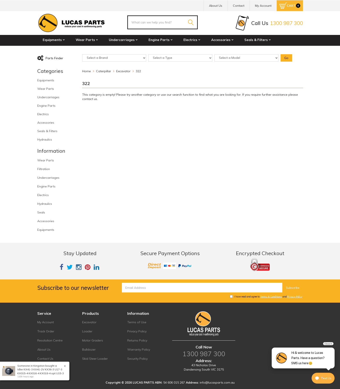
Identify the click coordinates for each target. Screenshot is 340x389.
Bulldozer (89, 349)
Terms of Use (136, 322)
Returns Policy (137, 340)
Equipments (54, 40)
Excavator (89, 322)
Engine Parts (161, 40)
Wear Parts (87, 40)
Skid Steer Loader (95, 359)
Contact (238, 6)
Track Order (45, 331)
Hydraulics (53, 49)
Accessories (222, 40)
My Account (45, 322)
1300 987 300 (204, 354)
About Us (215, 6)
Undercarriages (123, 40)
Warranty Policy (138, 349)
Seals (41, 212)
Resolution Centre (50, 340)
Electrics (191, 40)
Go (286, 58)
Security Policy (137, 359)
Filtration (43, 169)
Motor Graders (92, 340)
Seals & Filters (257, 40)
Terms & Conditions (271, 296)
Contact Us (45, 359)
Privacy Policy (294, 296)
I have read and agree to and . (266, 296)
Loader (87, 331)
